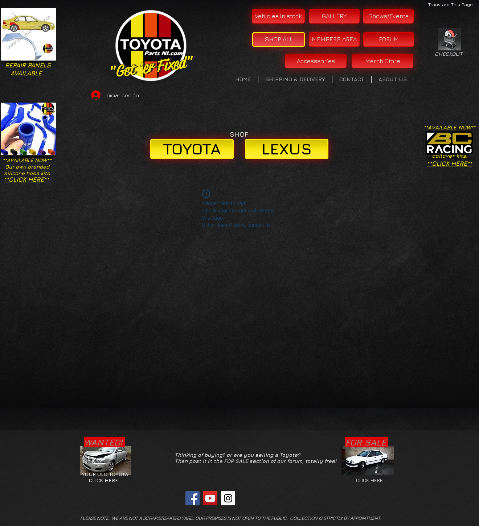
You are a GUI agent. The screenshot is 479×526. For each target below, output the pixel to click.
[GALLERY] (334, 16)
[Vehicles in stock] (278, 16)
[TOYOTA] (192, 149)
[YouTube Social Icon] (210, 498)
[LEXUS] (286, 149)
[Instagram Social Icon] (228, 498)
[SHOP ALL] (278, 39)
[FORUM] (388, 39)
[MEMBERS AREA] (334, 39)
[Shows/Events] (388, 16)
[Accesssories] (316, 61)
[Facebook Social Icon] (192, 498)
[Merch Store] (382, 61)
